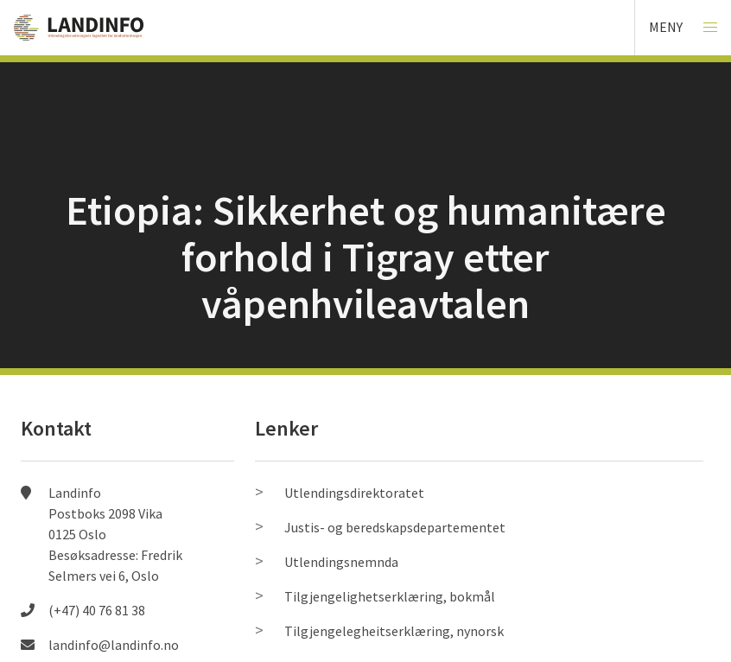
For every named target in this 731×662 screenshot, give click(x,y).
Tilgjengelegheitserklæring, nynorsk (394, 631)
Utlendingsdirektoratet (354, 492)
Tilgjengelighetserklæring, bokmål (389, 596)
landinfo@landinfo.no (113, 644)
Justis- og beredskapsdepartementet (394, 527)
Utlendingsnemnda (341, 561)
